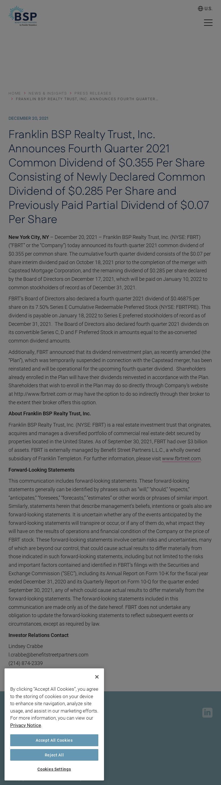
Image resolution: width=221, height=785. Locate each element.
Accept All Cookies (54, 740)
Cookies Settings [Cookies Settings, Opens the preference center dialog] (54, 769)
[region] (54, 724)
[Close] (97, 677)
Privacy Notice (25, 725)
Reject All (54, 755)
